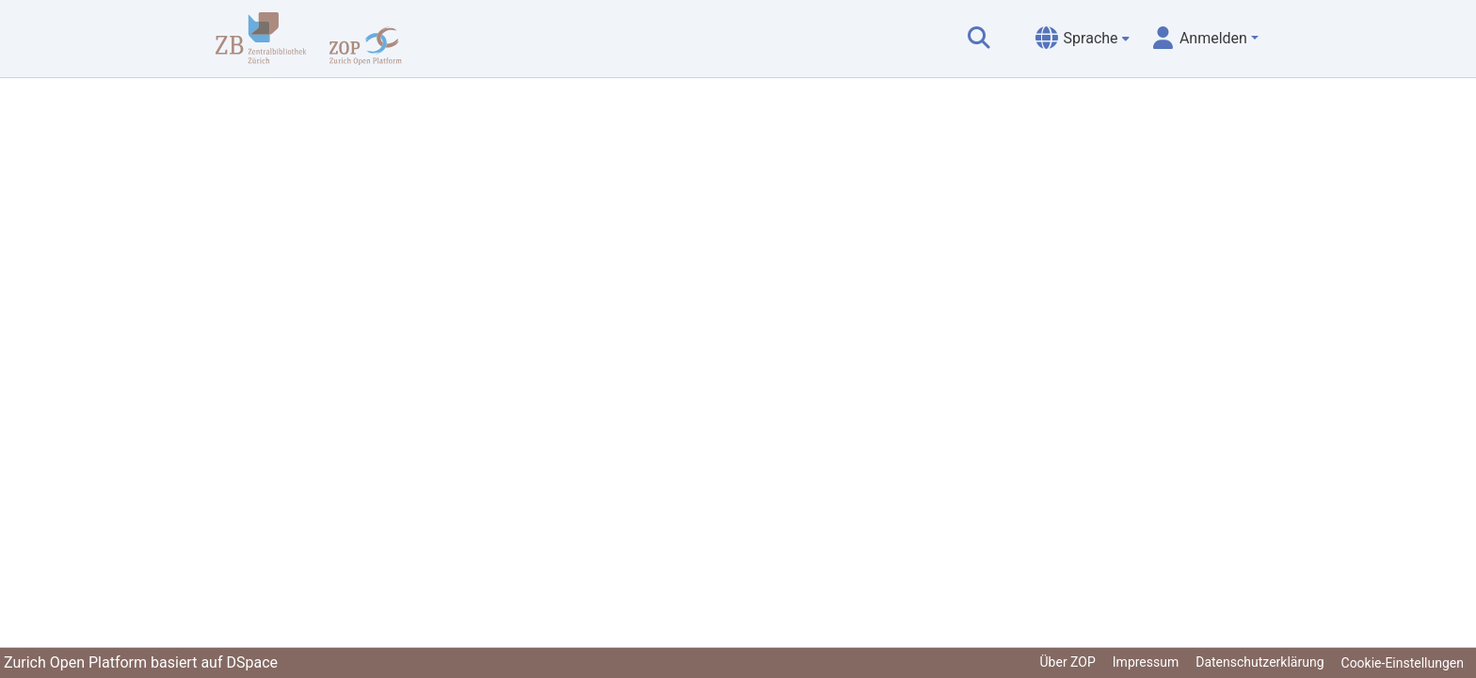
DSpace (252, 662)
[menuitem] (1082, 38)
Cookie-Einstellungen (1402, 662)
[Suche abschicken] (979, 38)
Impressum (1146, 662)
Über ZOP (1068, 662)
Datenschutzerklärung (1259, 662)
